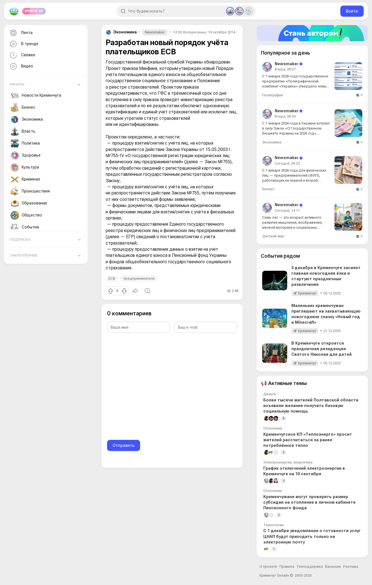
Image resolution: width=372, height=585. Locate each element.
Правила (286, 566)
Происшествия (30, 191)
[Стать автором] (312, 33)
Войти (352, 11)
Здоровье (26, 155)
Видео (21, 66)
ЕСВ (111, 278)
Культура (25, 167)
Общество (26, 215)
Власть (23, 131)
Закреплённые (24, 255)
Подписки (20, 239)
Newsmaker (155, 32)
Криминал (25, 179)
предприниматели (139, 278)
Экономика (27, 119)
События (25, 227)
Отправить (124, 445)
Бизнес (23, 107)
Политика (25, 143)
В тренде (23, 44)
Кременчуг (307, 293)
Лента (21, 33)
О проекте (268, 566)
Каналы (17, 84)
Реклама (350, 566)
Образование (29, 203)
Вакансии (333, 566)
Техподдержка (309, 566)
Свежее (22, 55)
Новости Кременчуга (36, 95)
